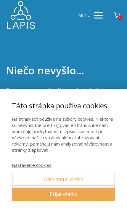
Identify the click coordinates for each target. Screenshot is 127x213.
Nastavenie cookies (32, 165)
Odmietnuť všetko (63, 179)
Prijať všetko (64, 194)
